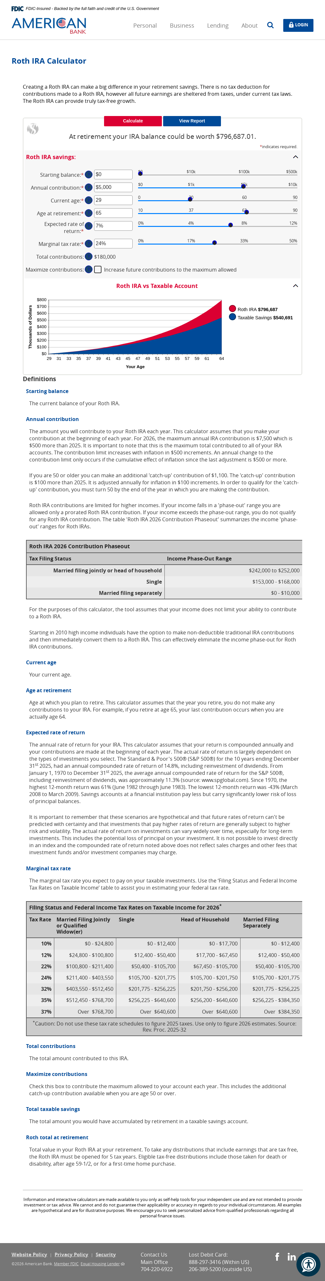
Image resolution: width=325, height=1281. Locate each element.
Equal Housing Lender (100, 1263)
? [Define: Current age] (89, 200)
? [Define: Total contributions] (89, 256)
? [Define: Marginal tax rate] (89, 243)
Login (300, 25)
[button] (162, 156)
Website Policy (29, 1254)
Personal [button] (145, 25)
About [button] (250, 25)
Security (106, 1254)
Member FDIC (66, 1263)
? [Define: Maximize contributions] (89, 269)
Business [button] (182, 25)
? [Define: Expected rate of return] (89, 226)
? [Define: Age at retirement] (89, 213)
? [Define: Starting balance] (89, 174)
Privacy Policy (71, 1254)
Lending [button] (218, 25)
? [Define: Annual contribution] (89, 187)
